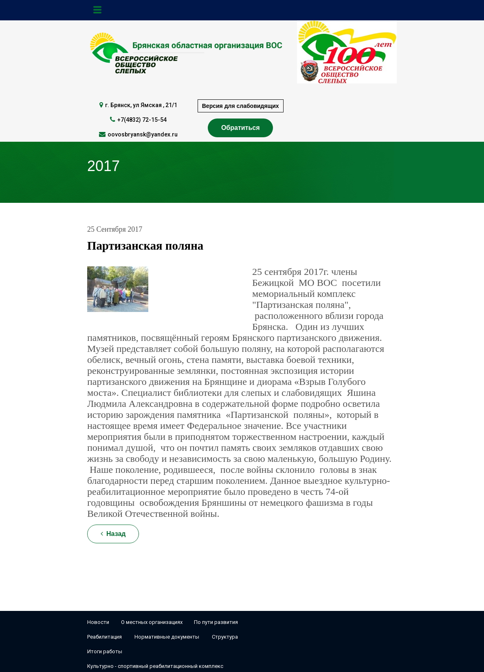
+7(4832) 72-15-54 (142, 119)
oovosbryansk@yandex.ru (143, 134)
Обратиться (240, 127)
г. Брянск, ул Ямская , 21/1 (141, 105)
